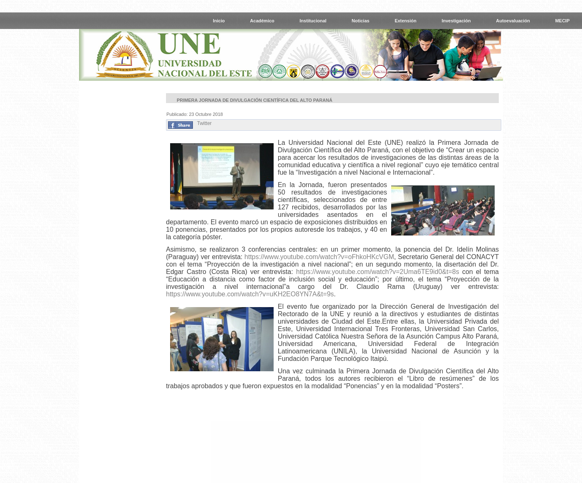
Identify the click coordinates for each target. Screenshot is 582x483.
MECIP (562, 20)
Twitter (204, 123)
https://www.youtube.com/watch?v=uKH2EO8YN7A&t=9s (250, 294)
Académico (262, 20)
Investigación (456, 20)
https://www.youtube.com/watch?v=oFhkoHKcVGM (319, 256)
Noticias (361, 20)
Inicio (219, 20)
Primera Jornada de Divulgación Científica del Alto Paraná (254, 100)
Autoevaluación (513, 20)
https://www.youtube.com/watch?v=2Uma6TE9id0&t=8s (377, 271)
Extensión (405, 20)
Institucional (313, 20)
